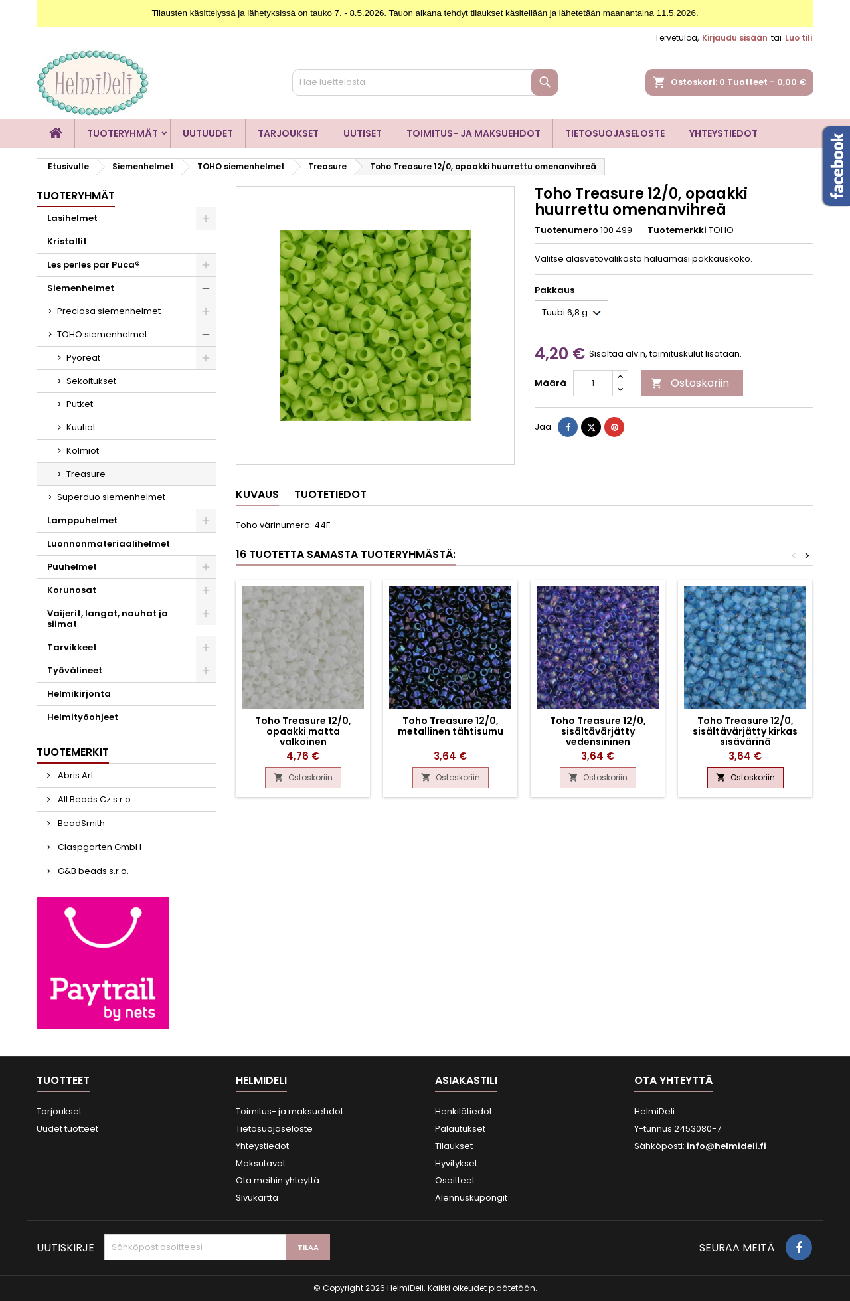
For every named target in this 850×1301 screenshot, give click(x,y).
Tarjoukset (288, 133)
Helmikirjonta (79, 693)
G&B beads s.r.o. (92, 871)
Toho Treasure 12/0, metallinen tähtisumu (450, 726)
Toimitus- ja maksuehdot (473, 133)
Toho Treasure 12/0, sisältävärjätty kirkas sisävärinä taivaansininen (745, 736)
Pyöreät (83, 357)
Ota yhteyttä (673, 1080)
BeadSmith (80, 823)
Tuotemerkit (73, 752)
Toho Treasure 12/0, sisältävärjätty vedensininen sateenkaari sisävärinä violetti (597, 742)
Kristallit (67, 241)
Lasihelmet (72, 218)
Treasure (86, 474)
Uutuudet (208, 133)
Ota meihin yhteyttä (277, 1180)
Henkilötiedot (463, 1111)
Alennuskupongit (471, 1197)
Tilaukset (454, 1146)
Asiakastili (466, 1080)
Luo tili (798, 37)
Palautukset (460, 1128)
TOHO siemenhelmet (102, 334)
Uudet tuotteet (67, 1128)
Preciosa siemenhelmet (109, 311)
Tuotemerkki (677, 230)
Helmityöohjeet (82, 717)
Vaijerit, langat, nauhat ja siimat (107, 618)
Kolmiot (82, 450)
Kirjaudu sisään (735, 37)
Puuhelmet (72, 567)
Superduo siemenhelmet (111, 497)
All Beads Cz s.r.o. (94, 799)
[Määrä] (593, 383)
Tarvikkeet (72, 647)
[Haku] (425, 82)
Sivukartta (257, 1197)
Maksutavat (261, 1163)
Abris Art (75, 775)
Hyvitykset (456, 1163)
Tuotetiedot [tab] (330, 494)
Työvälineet (74, 670)
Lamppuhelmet (82, 520)
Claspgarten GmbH (98, 847)
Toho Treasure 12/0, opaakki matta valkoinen (303, 731)
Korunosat (71, 590)
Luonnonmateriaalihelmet (108, 543)
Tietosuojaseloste (615, 133)
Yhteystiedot (723, 133)
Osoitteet (455, 1180)
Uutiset (362, 133)
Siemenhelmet (80, 288)
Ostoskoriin (690, 382)
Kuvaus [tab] (257, 494)
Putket (79, 404)
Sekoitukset (91, 381)
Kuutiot (81, 427)
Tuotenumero (566, 230)
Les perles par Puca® (93, 264)
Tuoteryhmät (122, 133)
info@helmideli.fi (726, 1146)
